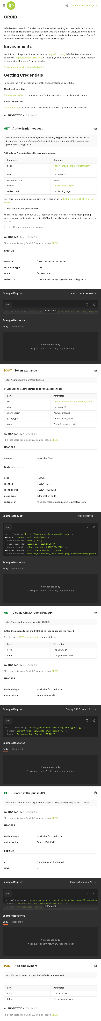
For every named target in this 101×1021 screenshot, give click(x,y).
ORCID (55, 243)
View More (50, 310)
